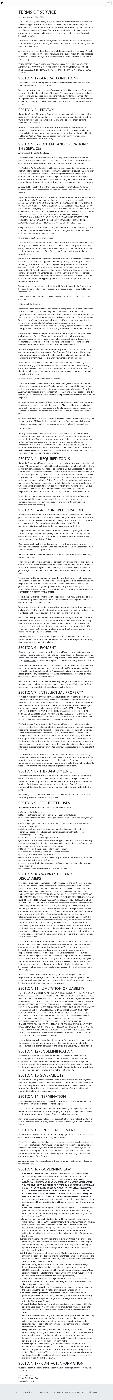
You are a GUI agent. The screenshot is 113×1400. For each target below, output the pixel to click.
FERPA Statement (56, 1392)
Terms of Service (29, 1392)
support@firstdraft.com (28, 589)
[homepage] (2, 3)
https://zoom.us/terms (28, 325)
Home (18, 1392)
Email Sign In (92, 1392)
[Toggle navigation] (108, 3)
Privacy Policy (30, 660)
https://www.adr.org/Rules (33, 1227)
